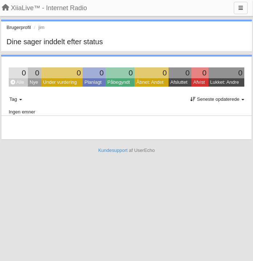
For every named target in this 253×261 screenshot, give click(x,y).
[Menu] (241, 8)
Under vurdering (60, 82)
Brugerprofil (19, 27)
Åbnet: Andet (149, 82)
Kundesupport (113, 150)
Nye (34, 82)
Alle (17, 82)
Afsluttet (178, 82)
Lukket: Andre (224, 82)
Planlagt (92, 82)
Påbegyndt (118, 82)
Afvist (199, 82)
